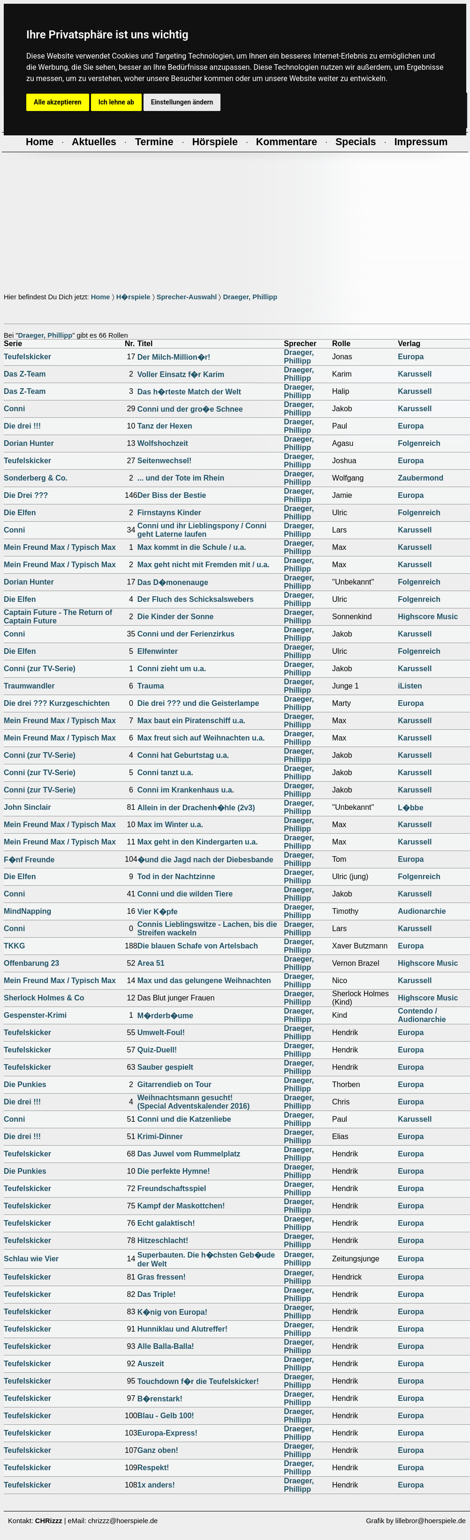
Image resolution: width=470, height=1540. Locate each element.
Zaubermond (420, 478)
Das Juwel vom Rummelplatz (189, 1154)
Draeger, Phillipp (250, 297)
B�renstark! (159, 1399)
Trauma (150, 686)
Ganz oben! (157, 1450)
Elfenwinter (157, 651)
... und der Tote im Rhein (180, 478)
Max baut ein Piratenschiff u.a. (191, 721)
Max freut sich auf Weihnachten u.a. (201, 738)
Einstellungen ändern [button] (182, 102)
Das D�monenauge (172, 582)
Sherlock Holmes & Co (44, 998)
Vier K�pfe (157, 912)
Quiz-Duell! (157, 1050)
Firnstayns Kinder (169, 513)
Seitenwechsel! (164, 461)
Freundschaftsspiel (171, 1188)
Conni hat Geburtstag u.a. (183, 755)
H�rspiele (133, 297)
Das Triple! (156, 1294)
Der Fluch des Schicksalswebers (195, 599)
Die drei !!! (22, 426)
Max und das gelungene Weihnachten (204, 981)
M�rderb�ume (165, 1016)
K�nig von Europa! (172, 1312)
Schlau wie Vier (31, 1259)
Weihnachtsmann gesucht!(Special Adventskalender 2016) (193, 1102)
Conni (14, 409)
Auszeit (150, 1364)
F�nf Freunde (29, 860)
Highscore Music (428, 617)
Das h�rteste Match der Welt (189, 392)
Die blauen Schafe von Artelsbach (197, 946)
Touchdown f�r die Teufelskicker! (198, 1381)
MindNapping (27, 911)
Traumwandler (29, 686)
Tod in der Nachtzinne (176, 877)
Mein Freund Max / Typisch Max (60, 547)
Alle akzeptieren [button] (58, 102)
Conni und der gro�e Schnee (190, 409)
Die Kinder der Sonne (175, 617)
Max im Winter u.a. (170, 825)
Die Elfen (20, 513)
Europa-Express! (167, 1433)
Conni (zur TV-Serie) (40, 669)
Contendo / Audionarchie (422, 1015)
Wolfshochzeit (162, 443)
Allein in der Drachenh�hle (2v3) (196, 808)
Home (100, 297)
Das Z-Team (25, 374)
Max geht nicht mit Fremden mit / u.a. (203, 565)
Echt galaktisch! (166, 1223)
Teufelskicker (27, 357)
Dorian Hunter (29, 443)
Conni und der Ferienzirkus (186, 634)
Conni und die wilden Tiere (185, 894)
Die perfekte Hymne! (173, 1171)
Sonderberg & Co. (36, 478)
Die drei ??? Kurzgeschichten (57, 703)
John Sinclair (27, 807)
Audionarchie (422, 911)
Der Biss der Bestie (171, 495)
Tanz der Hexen (164, 426)
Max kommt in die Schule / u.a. (191, 547)
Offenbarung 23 (31, 963)
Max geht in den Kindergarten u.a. (197, 842)
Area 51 (151, 963)
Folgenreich (419, 443)
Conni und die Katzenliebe (184, 1119)
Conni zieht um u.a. (171, 669)
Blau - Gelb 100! (165, 1416)
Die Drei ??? (26, 495)
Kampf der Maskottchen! (181, 1206)
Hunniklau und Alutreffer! (182, 1329)
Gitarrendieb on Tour (174, 1084)
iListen (410, 686)
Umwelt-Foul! (161, 1033)
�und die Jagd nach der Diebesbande (205, 860)
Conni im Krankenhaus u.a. (185, 790)
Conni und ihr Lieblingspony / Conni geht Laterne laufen (202, 530)
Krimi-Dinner (160, 1136)
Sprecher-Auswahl (187, 297)
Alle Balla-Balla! (165, 1346)
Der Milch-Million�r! (174, 357)
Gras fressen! (161, 1277)
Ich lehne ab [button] (116, 102)
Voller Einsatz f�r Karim (181, 374)
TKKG (14, 946)
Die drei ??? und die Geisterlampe (198, 703)
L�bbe (410, 808)
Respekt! (153, 1468)
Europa (411, 357)
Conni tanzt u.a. (165, 773)
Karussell (415, 374)
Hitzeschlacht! (162, 1240)
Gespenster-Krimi (35, 1015)
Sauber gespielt (165, 1067)
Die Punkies (25, 1084)
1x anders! (156, 1485)
